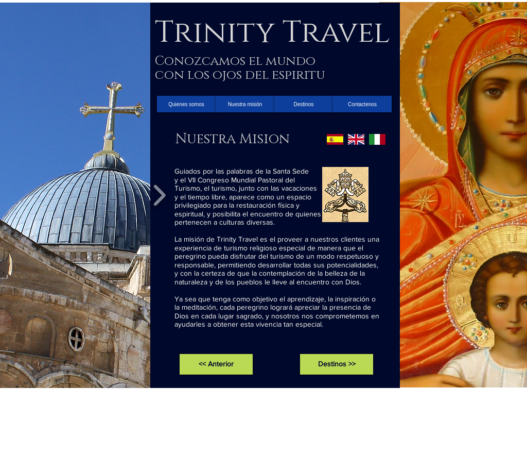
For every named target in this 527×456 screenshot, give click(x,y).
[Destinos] (303, 104)
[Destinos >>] (336, 364)
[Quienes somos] (186, 104)
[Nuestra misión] (245, 104)
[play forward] (159, 195)
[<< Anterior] (216, 364)
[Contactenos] (362, 104)
